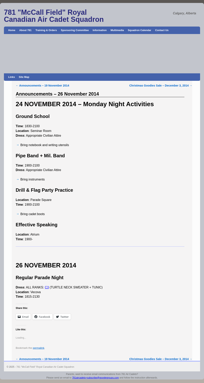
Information (100, 30)
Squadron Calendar (139, 30)
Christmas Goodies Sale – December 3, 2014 (160, 85)
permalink (38, 347)
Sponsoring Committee (75, 30)
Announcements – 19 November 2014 (42, 85)
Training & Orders (46, 30)
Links (11, 76)
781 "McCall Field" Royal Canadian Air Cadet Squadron (54, 15)
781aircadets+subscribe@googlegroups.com (95, 377)
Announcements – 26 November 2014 (57, 94)
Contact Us (161, 30)
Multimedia (117, 30)
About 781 (25, 30)
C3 (47, 287)
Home (11, 30)
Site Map (24, 76)
